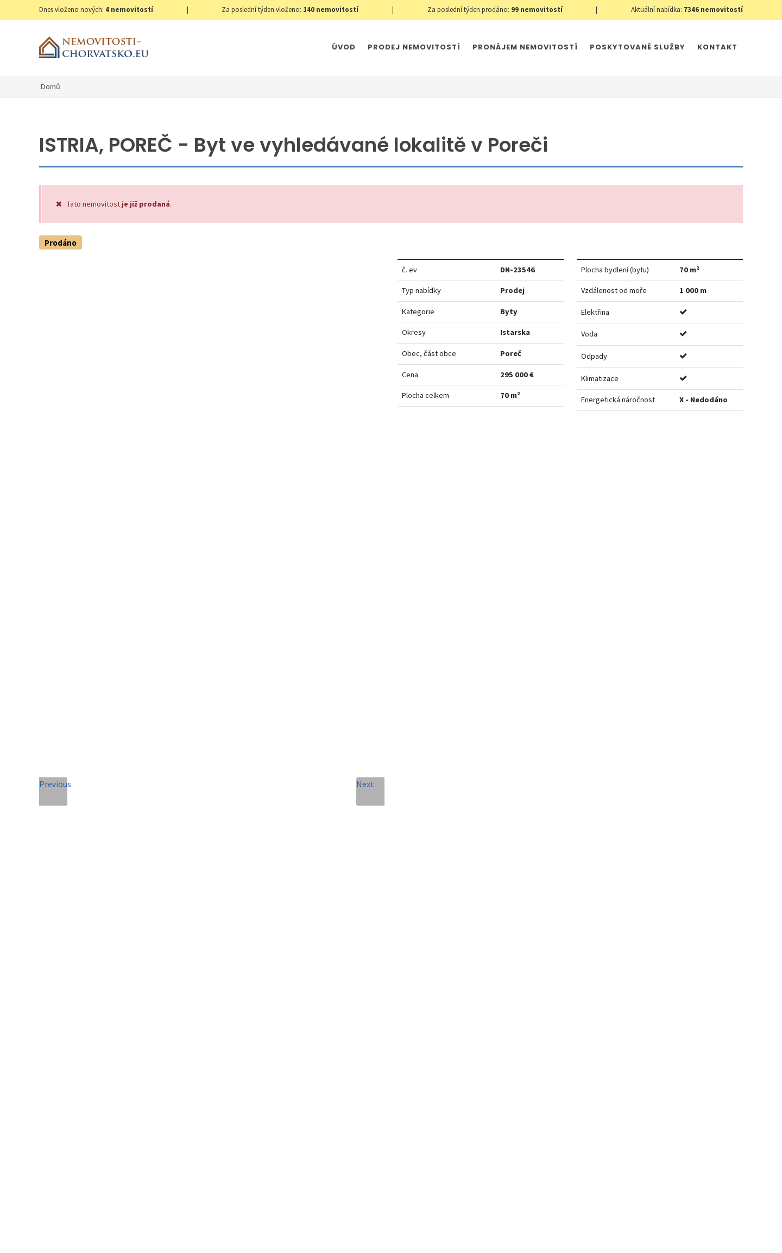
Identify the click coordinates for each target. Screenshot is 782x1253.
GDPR (167, 1234)
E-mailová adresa (412, 798)
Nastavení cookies (214, 1234)
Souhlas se (327, 1004)
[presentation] (305, 1045)
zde (713, 1000)
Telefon (243, 847)
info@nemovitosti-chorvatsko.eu (129, 971)
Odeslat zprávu (455, 1058)
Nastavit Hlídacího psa (589, 452)
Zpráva (242, 897)
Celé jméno (251, 798)
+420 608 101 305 (129, 958)
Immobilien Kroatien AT (405, 1234)
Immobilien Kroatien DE (321, 1234)
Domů (50, 86)
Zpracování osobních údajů (352, 1004)
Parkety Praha (476, 1234)
